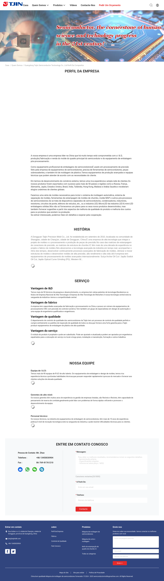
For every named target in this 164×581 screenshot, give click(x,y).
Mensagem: (81, 452)
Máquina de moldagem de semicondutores (91, 533)
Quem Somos (17, 65)
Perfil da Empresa (57, 531)
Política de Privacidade (97, 573)
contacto (83, 509)
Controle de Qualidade (58, 541)
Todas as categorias (89, 554)
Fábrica (53, 536)
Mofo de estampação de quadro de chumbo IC (90, 548)
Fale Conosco (56, 546)
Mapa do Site (63, 573)
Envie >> (120, 563)
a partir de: (81, 482)
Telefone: (80, 495)
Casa (7, 65)
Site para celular (78, 573)
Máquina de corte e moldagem (88, 540)
